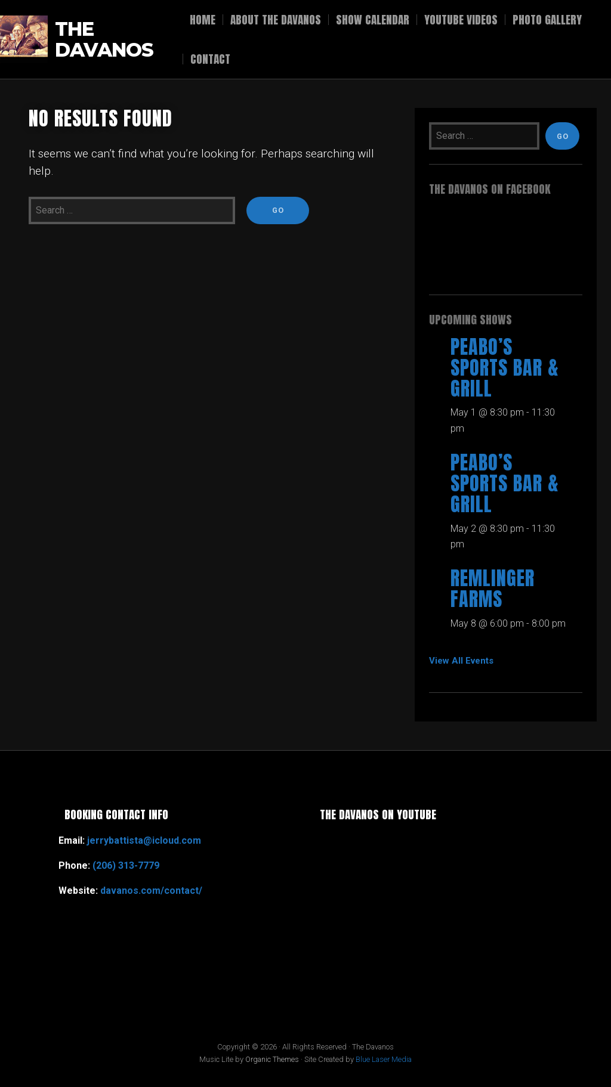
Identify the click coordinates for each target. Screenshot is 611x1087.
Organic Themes (272, 1059)
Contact (210, 59)
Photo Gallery (547, 19)
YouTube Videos (461, 19)
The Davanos (104, 39)
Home (202, 19)
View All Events (461, 660)
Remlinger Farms (492, 588)
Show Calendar (372, 19)
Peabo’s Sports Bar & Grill (504, 367)
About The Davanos (275, 19)
